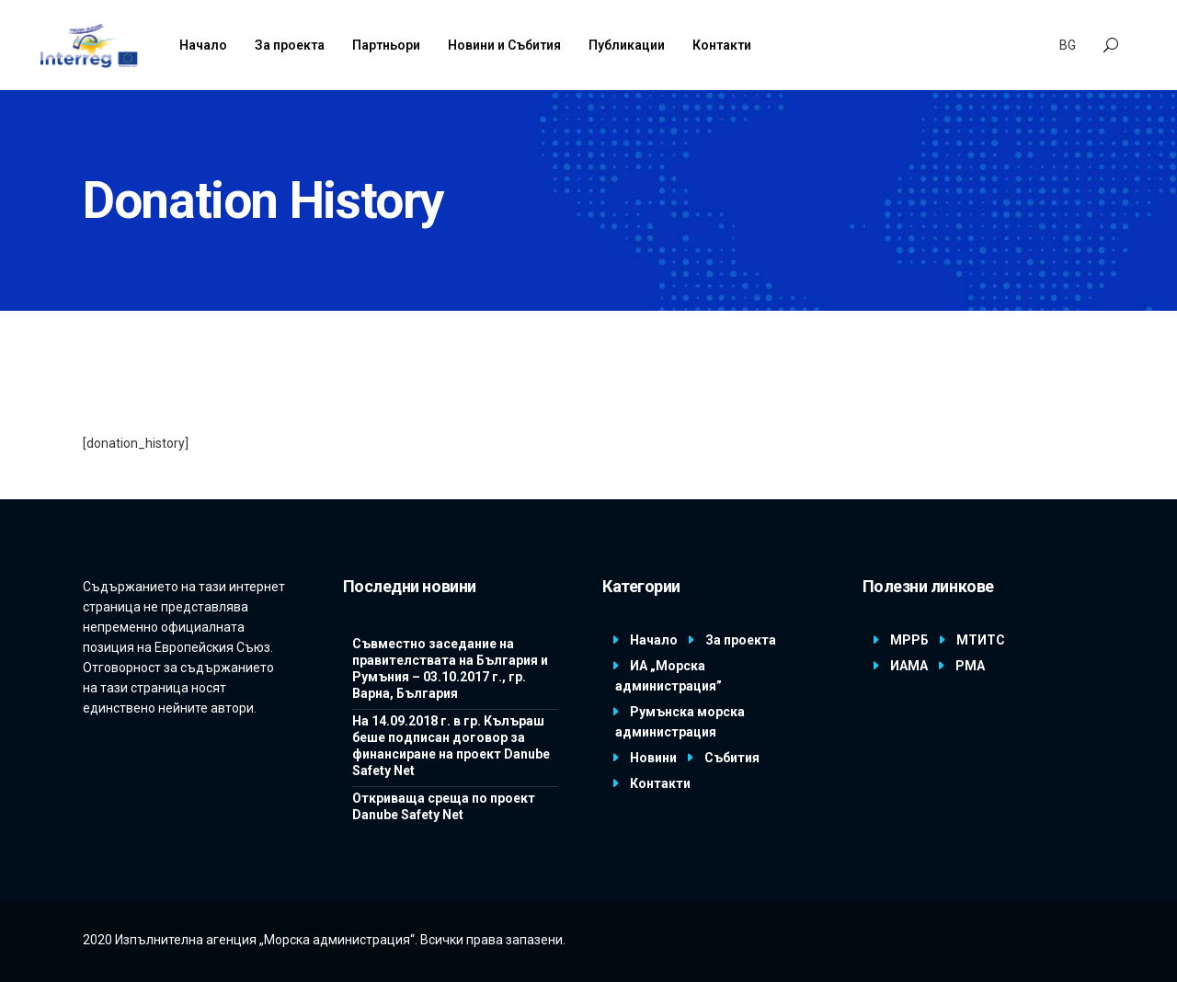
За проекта (740, 640)
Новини (653, 757)
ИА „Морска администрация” (668, 675)
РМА (970, 665)
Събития (732, 757)
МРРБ (909, 640)
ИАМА (909, 665)
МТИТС (980, 640)
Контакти (660, 783)
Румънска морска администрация (680, 721)
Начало (654, 640)
